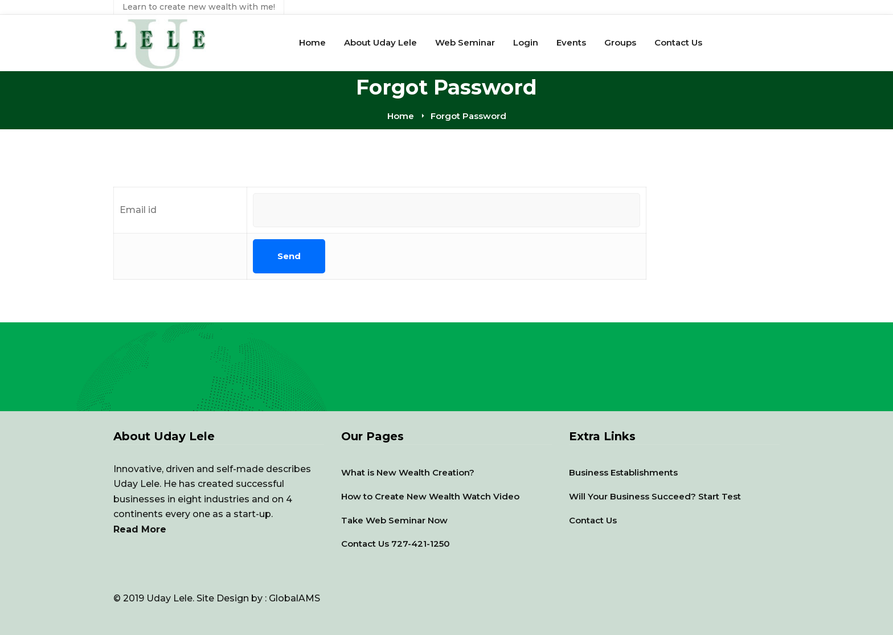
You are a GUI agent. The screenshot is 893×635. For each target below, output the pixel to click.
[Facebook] (113, 588)
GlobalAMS (294, 598)
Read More (139, 529)
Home (400, 115)
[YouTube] (113, 582)
